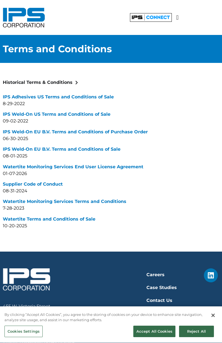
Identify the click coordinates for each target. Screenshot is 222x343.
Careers (155, 274)
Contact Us (159, 300)
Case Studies (161, 287)
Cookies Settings (24, 332)
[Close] (213, 317)
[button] (177, 17)
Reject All (196, 332)
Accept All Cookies (154, 332)
